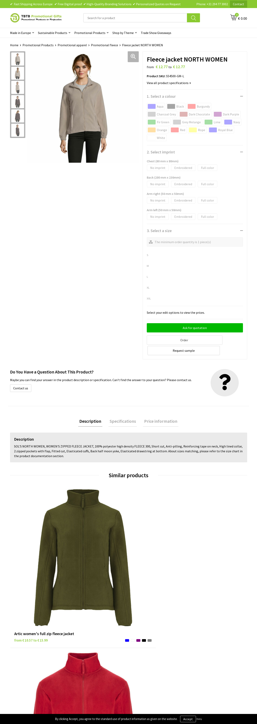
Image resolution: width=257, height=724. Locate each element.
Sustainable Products (52, 33)
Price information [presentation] (158, 410)
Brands (138, 613)
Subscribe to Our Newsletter (153, 644)
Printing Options (86, 631)
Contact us (20, 377)
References (200, 625)
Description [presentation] (93, 410)
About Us (198, 613)
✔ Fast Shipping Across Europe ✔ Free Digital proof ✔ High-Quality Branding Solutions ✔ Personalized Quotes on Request (95, 4)
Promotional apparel (72, 45)
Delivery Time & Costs (90, 619)
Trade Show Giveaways (156, 33)
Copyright (140, 638)
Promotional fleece (104, 45)
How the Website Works (91, 625)
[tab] (93, 410)
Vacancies (198, 619)
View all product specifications (169, 83)
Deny (199, 718)
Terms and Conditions (149, 631)
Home (14, 45)
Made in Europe (20, 33)
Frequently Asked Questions (94, 613)
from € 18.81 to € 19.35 (208, 549)
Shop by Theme (123, 33)
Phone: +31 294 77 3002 (212, 4)
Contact (238, 4)
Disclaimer (141, 625)
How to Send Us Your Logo (92, 644)
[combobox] (135, 17)
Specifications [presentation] (123, 410)
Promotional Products (89, 33)
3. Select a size (159, 230)
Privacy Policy (143, 619)
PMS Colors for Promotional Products (101, 638)
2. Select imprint (161, 151)
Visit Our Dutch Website (208, 631)
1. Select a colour (161, 96)
